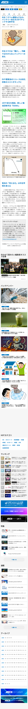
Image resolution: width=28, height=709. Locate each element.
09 (20, 641)
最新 (24, 14)
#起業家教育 (5, 448)
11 (23, 641)
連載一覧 (14, 627)
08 (18, 641)
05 (12, 641)
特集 (12, 6)
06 (14, 641)
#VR (20, 442)
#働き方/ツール (6, 445)
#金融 (22, 440)
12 (25, 641)
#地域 (3, 442)
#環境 (15, 442)
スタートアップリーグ (20, 6)
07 (16, 641)
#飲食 (18, 445)
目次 (4, 14)
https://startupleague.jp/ (10, 239)
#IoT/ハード (9, 440)
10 (21, 641)
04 (10, 637)
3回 (19, 14)
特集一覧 (14, 559)
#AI (3, 440)
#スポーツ (9, 442)
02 (7, 637)
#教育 (13, 445)
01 (5, 637)
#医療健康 (16, 440)
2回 (14, 14)
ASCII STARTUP (4, 6)
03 (9, 637)
